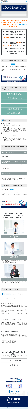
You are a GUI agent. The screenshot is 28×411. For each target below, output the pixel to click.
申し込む (13, 64)
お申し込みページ (17, 25)
